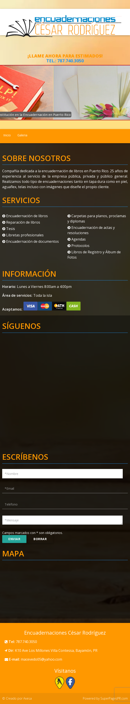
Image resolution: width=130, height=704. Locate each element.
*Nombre (11, 474)
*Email (9, 488)
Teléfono (11, 504)
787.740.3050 (70, 61)
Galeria (22, 135)
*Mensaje (12, 520)
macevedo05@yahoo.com (41, 659)
